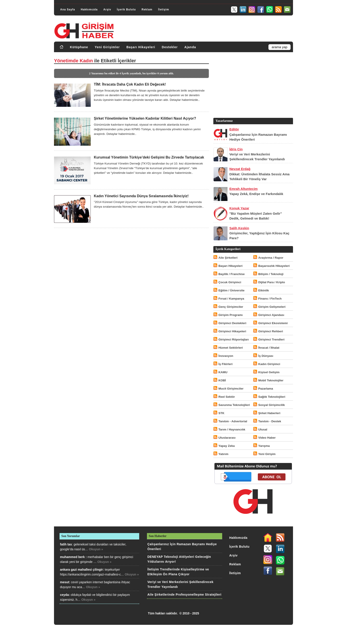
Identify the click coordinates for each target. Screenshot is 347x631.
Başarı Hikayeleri (140, 47)
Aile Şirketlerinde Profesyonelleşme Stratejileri (184, 594)
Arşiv (107, 9)
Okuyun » (96, 549)
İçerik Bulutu (126, 9)
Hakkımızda (89, 9)
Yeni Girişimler (107, 47)
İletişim (163, 9)
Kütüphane (79, 47)
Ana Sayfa (67, 9)
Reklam (147, 9)
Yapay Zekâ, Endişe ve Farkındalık (256, 194)
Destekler (170, 47)
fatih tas (66, 544)
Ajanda (190, 47)
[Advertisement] (253, 86)
